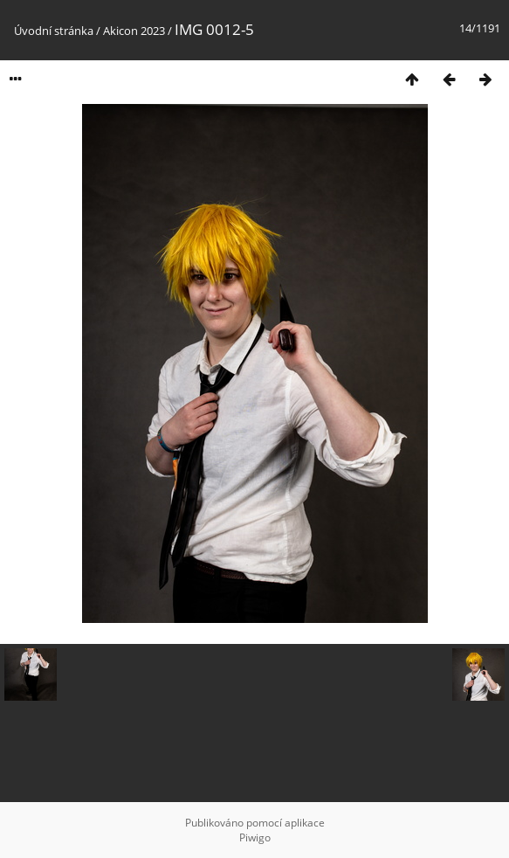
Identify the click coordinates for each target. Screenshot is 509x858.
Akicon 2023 (134, 30)
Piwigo (255, 837)
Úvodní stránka (53, 30)
